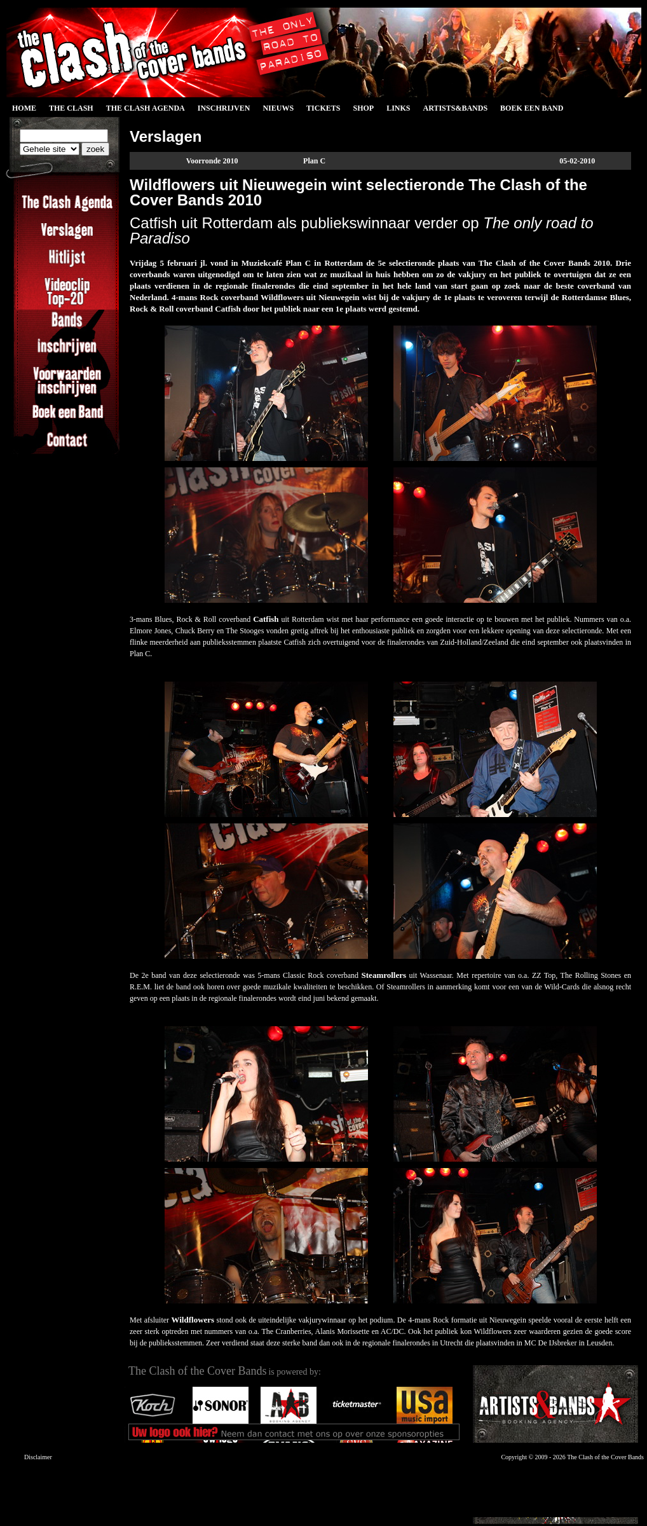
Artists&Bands (455, 108)
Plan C (314, 160)
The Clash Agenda (145, 108)
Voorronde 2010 (212, 160)
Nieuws (278, 108)
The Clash (71, 108)
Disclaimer (38, 1457)
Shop (363, 108)
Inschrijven (224, 108)
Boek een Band (531, 108)
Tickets (323, 108)
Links (398, 108)
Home (24, 108)
